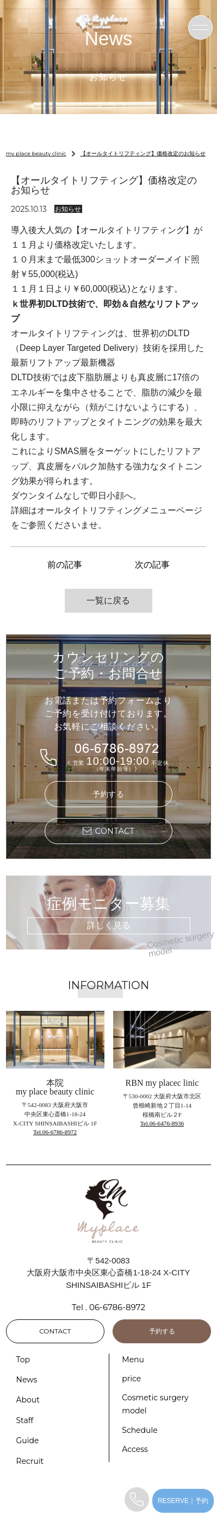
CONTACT (55, 1331)
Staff (25, 1420)
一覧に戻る (108, 600)
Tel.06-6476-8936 (162, 1123)
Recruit (30, 1461)
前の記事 (64, 564)
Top (23, 1359)
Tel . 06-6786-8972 (108, 1307)
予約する (108, 794)
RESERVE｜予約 (183, 1501)
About (28, 1400)
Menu (133, 1359)
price (131, 1378)
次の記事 (152, 564)
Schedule (139, 1430)
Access (135, 1449)
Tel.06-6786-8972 (55, 1132)
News (27, 1380)
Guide (27, 1440)
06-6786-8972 (117, 748)
